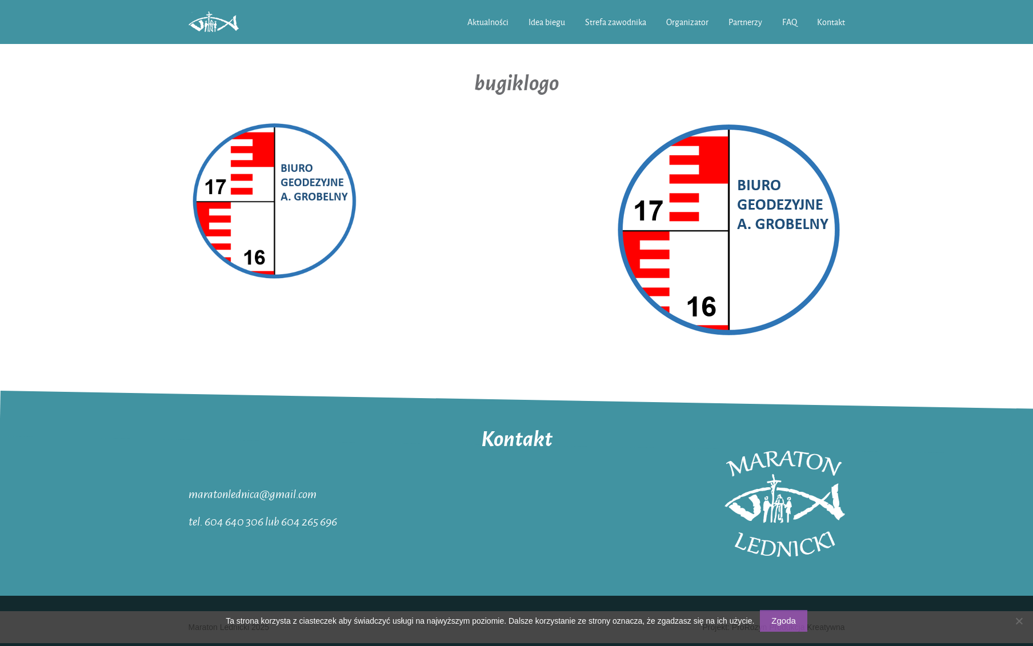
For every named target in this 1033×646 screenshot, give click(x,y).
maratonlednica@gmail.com (253, 493)
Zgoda (783, 620)
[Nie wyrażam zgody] (1018, 621)
